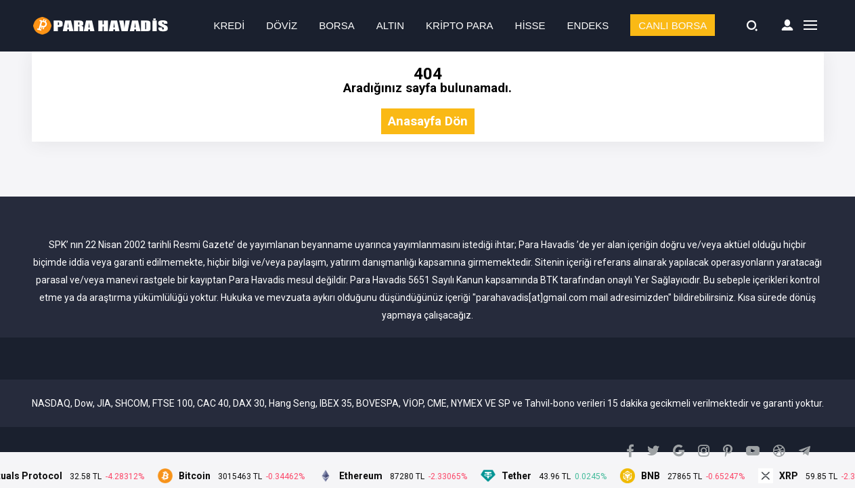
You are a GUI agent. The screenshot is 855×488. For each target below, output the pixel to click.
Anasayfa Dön (428, 121)
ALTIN (390, 25)
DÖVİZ (281, 25)
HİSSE (530, 25)
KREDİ (229, 25)
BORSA (337, 25)
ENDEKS (588, 25)
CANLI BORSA (672, 25)
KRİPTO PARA (459, 25)
